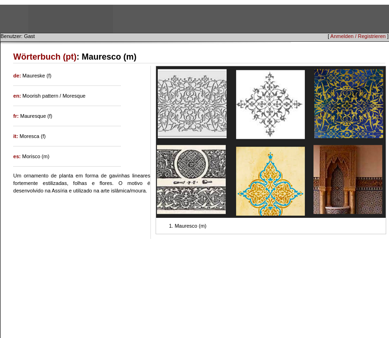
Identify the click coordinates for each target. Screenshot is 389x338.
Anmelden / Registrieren (358, 36)
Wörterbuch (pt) (44, 56)
